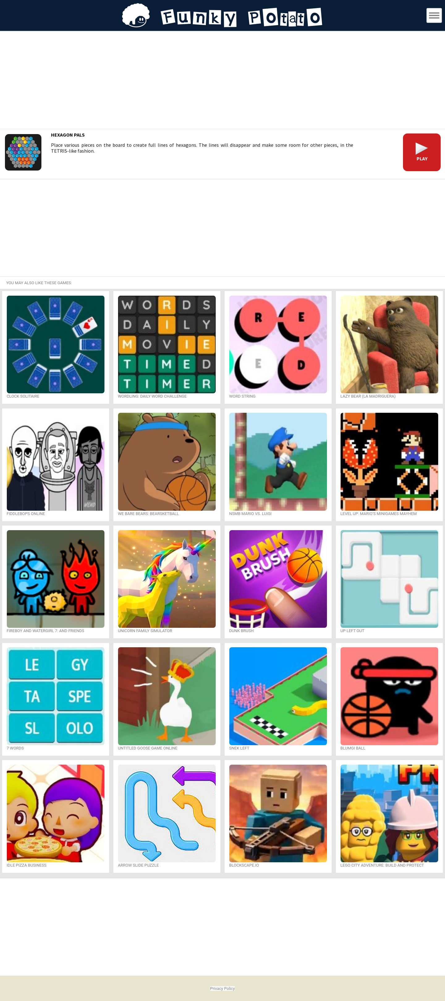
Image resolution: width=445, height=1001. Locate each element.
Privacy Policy (222, 988)
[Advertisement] (222, 81)
